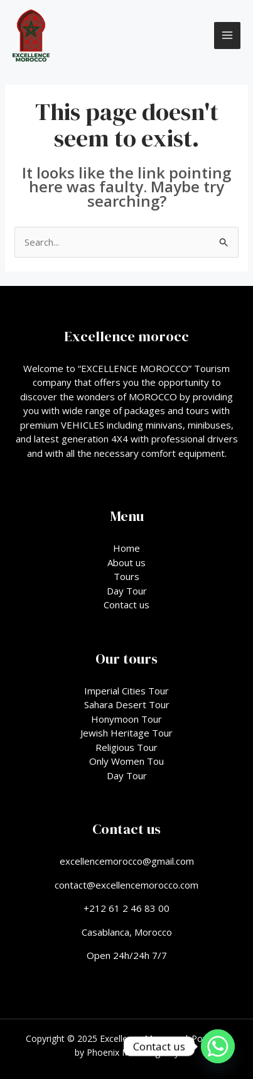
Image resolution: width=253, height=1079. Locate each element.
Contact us (126, 604)
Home (126, 548)
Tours (126, 576)
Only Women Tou (126, 761)
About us (126, 562)
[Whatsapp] (218, 1046)
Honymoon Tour (126, 719)
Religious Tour (126, 747)
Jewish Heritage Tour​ (126, 732)
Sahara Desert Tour (127, 704)
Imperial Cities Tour (126, 690)
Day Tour (127, 590)
